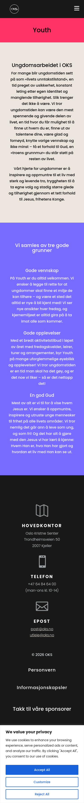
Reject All (42, 794)
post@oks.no (42, 629)
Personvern (42, 670)
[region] (42, 764)
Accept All (42, 770)
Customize (42, 782)
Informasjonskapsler (42, 687)
